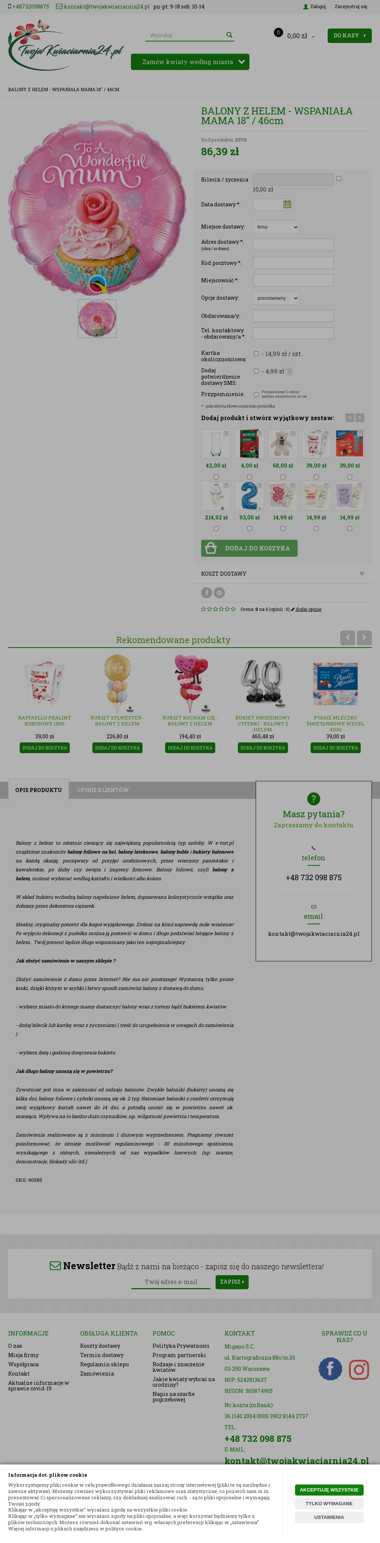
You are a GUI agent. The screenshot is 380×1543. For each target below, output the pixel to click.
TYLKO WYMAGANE (329, 1503)
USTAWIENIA (329, 1517)
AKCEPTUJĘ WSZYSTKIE (329, 1490)
